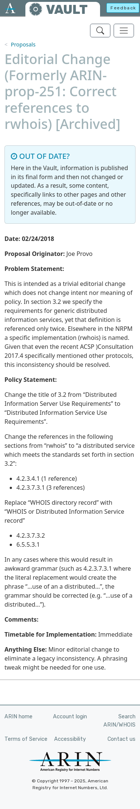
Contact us (122, 739)
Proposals (23, 44)
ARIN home (18, 716)
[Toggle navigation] (123, 30)
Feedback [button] (123, 7)
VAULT (67, 9)
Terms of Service (25, 739)
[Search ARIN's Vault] (100, 30)
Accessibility (70, 739)
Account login (70, 716)
